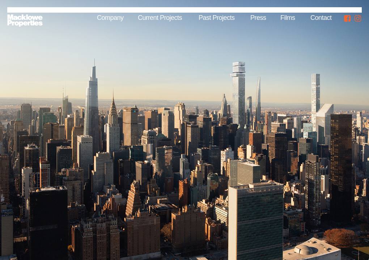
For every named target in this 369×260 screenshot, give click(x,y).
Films (287, 17)
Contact (321, 17)
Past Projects (217, 17)
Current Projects (160, 17)
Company (110, 17)
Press (258, 17)
